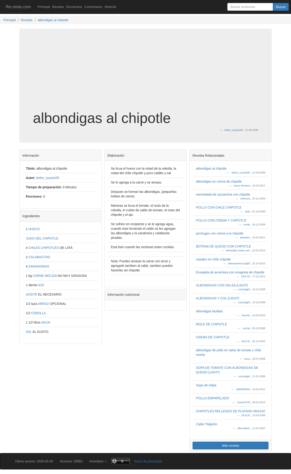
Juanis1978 (244, 402)
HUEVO (34, 229)
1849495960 (243, 389)
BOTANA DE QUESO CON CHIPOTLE (223, 246)
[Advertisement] (145, 74)
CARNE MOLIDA (45, 276)
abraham (245, 237)
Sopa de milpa (206, 385)
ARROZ (44, 304)
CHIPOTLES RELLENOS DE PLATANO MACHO (230, 411)
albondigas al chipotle (211, 168)
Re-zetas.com (18, 7)
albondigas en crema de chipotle (219, 181)
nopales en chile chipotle (213, 259)
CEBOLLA (38, 313)
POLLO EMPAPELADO (212, 398)
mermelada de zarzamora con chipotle (223, 194)
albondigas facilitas (209, 311)
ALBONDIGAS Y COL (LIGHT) (217, 298)
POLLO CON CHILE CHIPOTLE (219, 207)
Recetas (58, 7)
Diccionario (74, 7)
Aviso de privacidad (148, 461)
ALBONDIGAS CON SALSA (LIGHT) (222, 285)
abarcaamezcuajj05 (239, 263)
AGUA (45, 322)
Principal (44, 7)
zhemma (245, 198)
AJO (41, 285)
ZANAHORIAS (38, 266)
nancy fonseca (242, 185)
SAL (29, 332)
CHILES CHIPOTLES (44, 248)
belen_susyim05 (241, 172)
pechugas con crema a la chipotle (219, 233)
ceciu (247, 358)
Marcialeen (244, 428)
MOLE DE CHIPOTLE (211, 324)
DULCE (246, 276)
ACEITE (32, 294)
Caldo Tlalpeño (206, 424)
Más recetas (230, 445)
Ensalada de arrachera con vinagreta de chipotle (230, 272)
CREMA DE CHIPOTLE (212, 337)
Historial (110, 7)
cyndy (247, 224)
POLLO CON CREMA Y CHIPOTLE (221, 220)
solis (248, 211)
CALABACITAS (39, 257)
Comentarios (93, 7)
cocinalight (244, 289)
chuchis (246, 315)
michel (247, 328)
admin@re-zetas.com (238, 250)
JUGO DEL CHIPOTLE (42, 238)
